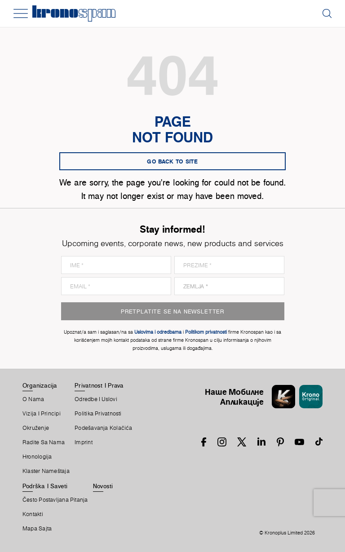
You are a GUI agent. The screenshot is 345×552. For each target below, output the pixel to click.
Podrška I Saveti (45, 485)
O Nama (33, 399)
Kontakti (32, 514)
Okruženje (35, 428)
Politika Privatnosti (98, 413)
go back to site (172, 161)
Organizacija (40, 385)
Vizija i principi (41, 413)
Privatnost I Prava (99, 385)
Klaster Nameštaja (46, 471)
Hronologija (37, 456)
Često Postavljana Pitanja (55, 499)
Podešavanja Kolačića (103, 428)
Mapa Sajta (37, 528)
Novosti (103, 485)
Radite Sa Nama (43, 442)
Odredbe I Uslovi (96, 399)
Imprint (84, 442)
